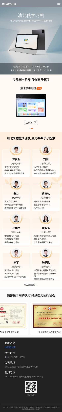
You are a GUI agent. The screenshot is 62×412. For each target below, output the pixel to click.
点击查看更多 (31, 285)
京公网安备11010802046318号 (31, 409)
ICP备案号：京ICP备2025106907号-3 (47, 407)
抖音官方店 (10, 347)
